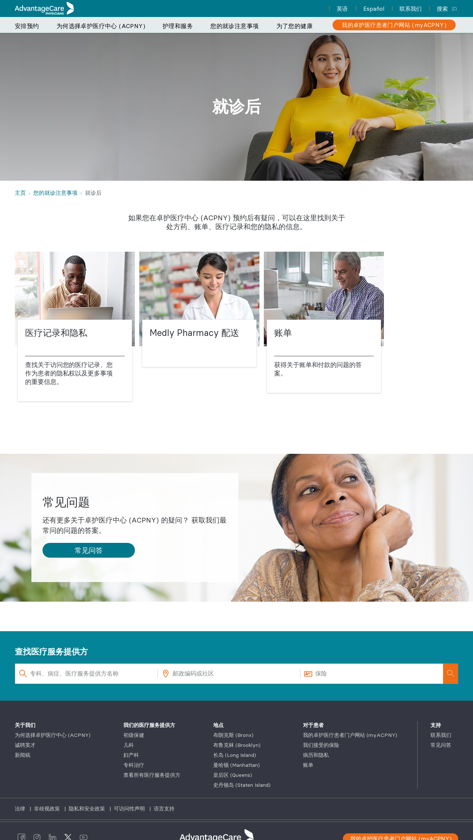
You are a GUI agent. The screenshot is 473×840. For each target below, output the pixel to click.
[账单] (324, 323)
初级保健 (133, 735)
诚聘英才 (25, 745)
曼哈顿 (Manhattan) (236, 765)
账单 (308, 765)
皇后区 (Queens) (232, 775)
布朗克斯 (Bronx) (233, 735)
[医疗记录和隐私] (75, 327)
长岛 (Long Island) (234, 755)
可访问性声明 (130, 808)
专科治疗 (133, 765)
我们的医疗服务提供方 (149, 725)
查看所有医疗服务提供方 (151, 775)
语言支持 (164, 808)
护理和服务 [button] (178, 26)
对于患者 (313, 725)
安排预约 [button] (27, 26)
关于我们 (25, 725)
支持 (436, 725)
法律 (21, 808)
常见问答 (441, 745)
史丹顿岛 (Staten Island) (241, 785)
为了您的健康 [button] (294, 26)
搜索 (442, 8)
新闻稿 (22, 755)
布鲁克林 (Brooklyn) (237, 745)
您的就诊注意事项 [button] (234, 26)
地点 (218, 725)
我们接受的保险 (321, 745)
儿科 (128, 745)
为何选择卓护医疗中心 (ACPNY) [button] (101, 26)
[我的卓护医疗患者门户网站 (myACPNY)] (394, 25)
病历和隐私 (316, 755)
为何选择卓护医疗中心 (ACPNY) (53, 735)
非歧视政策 (47, 808)
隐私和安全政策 (87, 808)
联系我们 (441, 735)
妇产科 (131, 755)
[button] (88, 550)
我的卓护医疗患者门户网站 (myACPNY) (350, 735)
